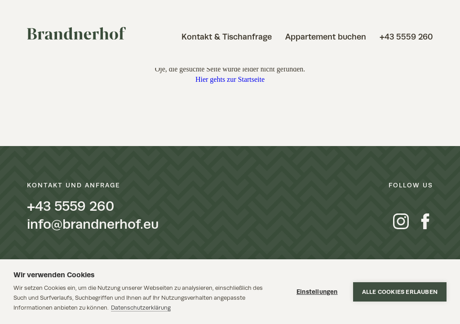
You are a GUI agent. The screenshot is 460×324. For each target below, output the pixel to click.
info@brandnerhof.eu (93, 224)
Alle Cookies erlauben (400, 291)
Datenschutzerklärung (141, 307)
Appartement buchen (325, 36)
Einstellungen (317, 291)
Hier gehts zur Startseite (230, 79)
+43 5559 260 (406, 36)
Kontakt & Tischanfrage (226, 36)
